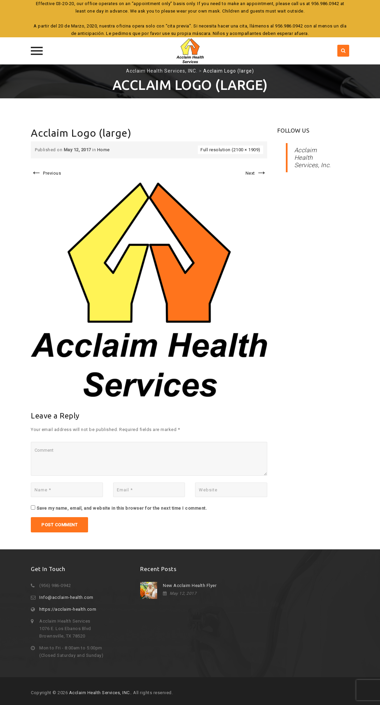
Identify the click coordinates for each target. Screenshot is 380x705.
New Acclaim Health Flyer (189, 585)
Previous (46, 173)
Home (103, 149)
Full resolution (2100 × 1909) (230, 149)
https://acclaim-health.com (67, 609)
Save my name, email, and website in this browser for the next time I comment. (122, 508)
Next (256, 173)
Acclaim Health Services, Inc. (312, 157)
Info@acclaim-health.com (66, 597)
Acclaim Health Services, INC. (100, 692)
